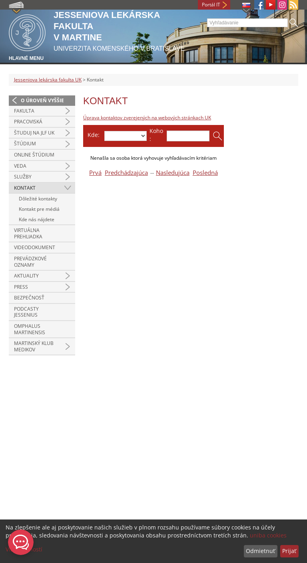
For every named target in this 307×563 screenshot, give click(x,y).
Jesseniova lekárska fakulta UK (48, 79)
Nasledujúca (172, 172)
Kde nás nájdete (36, 219)
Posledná (205, 172)
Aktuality (26, 275)
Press (21, 286)
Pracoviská (28, 121)
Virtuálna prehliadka (28, 233)
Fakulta (24, 110)
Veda (20, 166)
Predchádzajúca (126, 172)
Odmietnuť (260, 551)
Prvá (95, 172)
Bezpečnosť (29, 297)
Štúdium (25, 143)
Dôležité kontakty (38, 198)
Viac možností (24, 549)
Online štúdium (34, 154)
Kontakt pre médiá (39, 209)
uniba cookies (268, 535)
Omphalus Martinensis (29, 329)
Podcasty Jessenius (26, 312)
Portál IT (211, 4)
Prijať (289, 551)
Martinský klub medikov (34, 346)
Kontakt (25, 187)
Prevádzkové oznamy (30, 261)
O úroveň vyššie (42, 100)
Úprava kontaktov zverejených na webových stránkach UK (147, 117)
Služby (23, 176)
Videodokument (34, 247)
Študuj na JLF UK (34, 132)
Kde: (94, 135)
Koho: (156, 135)
